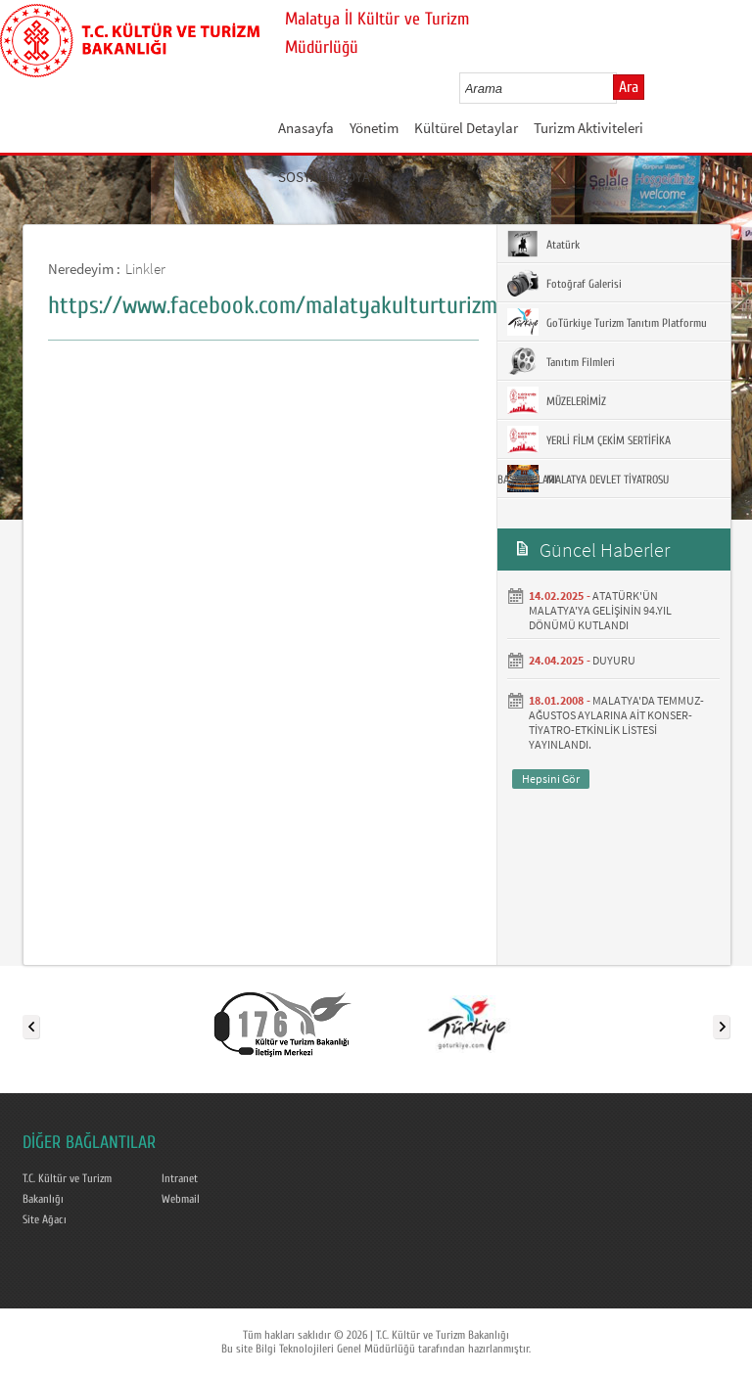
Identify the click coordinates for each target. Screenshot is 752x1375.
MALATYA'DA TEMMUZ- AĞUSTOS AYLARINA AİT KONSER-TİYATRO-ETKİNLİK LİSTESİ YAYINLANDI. (616, 722)
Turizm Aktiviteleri (588, 127)
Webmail (181, 1199)
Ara (628, 87)
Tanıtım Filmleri (561, 361)
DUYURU (613, 660)
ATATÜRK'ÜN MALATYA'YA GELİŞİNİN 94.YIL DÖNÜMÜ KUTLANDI (600, 610)
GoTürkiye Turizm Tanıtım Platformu (607, 322)
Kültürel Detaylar (466, 127)
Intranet (180, 1178)
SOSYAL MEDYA (324, 176)
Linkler (145, 268)
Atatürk (543, 243)
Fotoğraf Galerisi (564, 283)
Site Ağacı (45, 1219)
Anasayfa (306, 127)
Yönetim (374, 127)
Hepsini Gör (551, 778)
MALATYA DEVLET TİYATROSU (588, 478)
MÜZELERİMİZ (556, 400)
